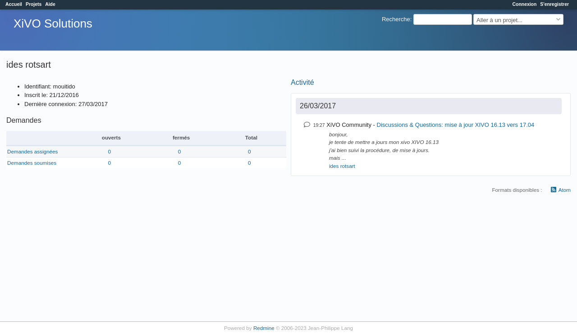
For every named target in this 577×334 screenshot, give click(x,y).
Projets (33, 4)
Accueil (13, 4)
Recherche (396, 19)
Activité (302, 82)
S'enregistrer (554, 4)
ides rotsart (342, 166)
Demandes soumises (31, 163)
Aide (50, 4)
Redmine (264, 328)
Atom (565, 190)
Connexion (525, 4)
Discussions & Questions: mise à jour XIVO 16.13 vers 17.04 (456, 124)
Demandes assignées (32, 151)
